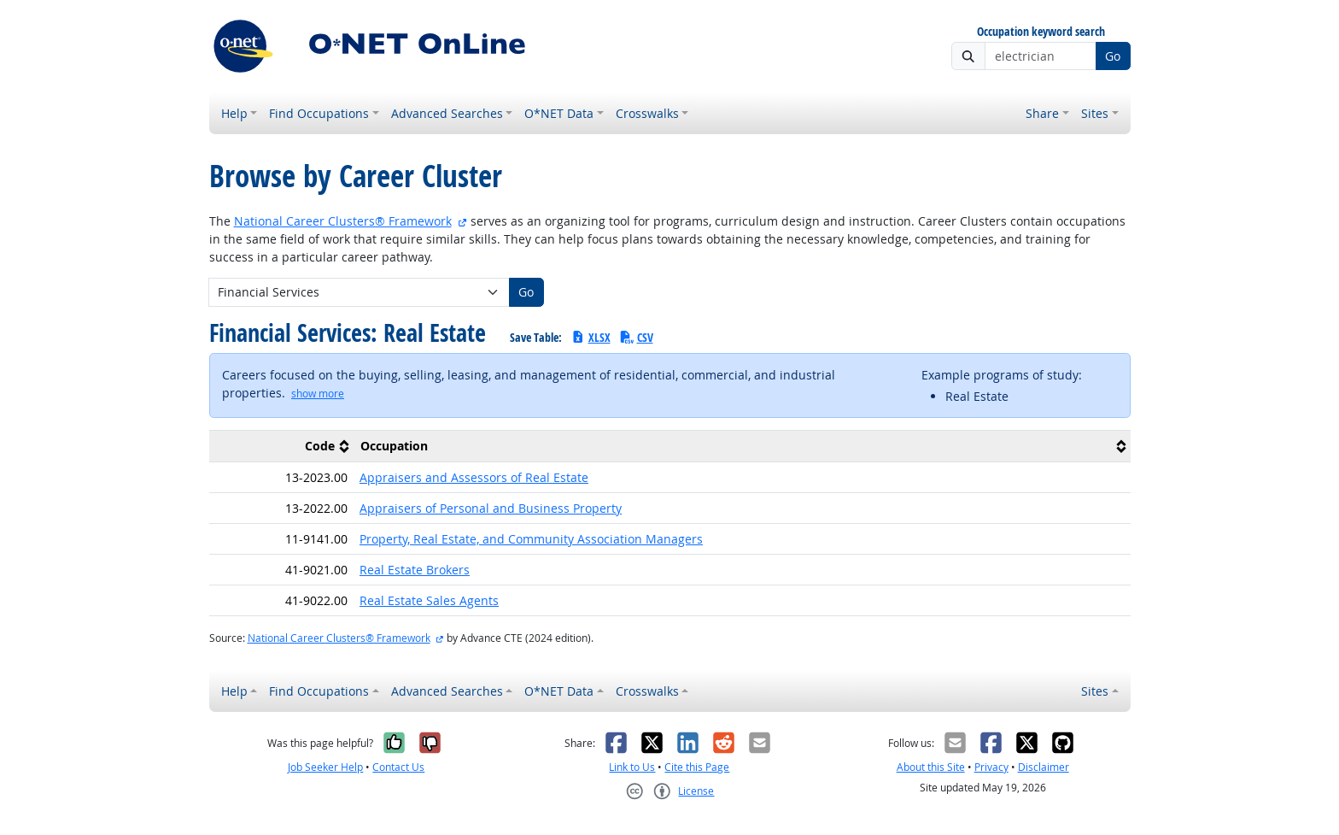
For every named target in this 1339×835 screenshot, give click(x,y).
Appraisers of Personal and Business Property (491, 508)
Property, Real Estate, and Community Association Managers (531, 539)
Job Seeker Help (325, 767)
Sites (1094, 113)
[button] (317, 393)
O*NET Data (558, 113)
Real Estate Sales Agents (429, 600)
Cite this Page (696, 767)
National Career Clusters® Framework (343, 221)
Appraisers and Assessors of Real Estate (474, 477)
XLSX (590, 337)
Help (234, 113)
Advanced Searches (447, 113)
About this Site (931, 767)
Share (1042, 113)
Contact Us (398, 767)
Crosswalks (647, 113)
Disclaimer (1043, 767)
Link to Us (632, 767)
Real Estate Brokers (415, 570)
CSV (636, 337)
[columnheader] (281, 446)
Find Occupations (319, 113)
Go (1112, 56)
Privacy (991, 767)
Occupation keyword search (1041, 32)
